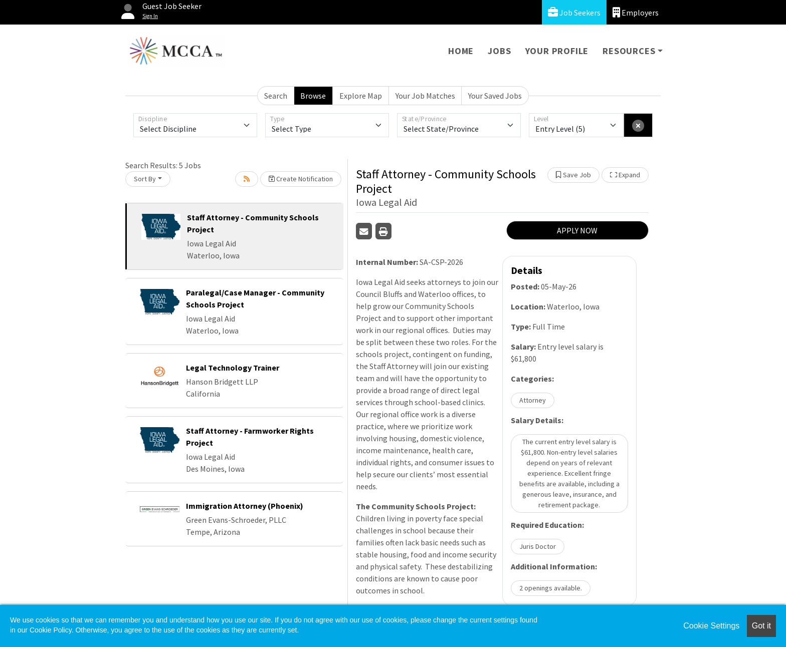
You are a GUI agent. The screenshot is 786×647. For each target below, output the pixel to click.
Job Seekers (574, 12)
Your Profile (557, 51)
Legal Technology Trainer (232, 368)
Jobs (499, 51)
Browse (313, 96)
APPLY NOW (577, 230)
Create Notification (301, 178)
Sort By (145, 178)
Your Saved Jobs (495, 96)
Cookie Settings (711, 625)
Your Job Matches (425, 96)
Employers (636, 12)
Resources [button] (629, 51)
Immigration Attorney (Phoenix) (244, 506)
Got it (761, 625)
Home (461, 51)
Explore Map (360, 96)
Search (275, 96)
